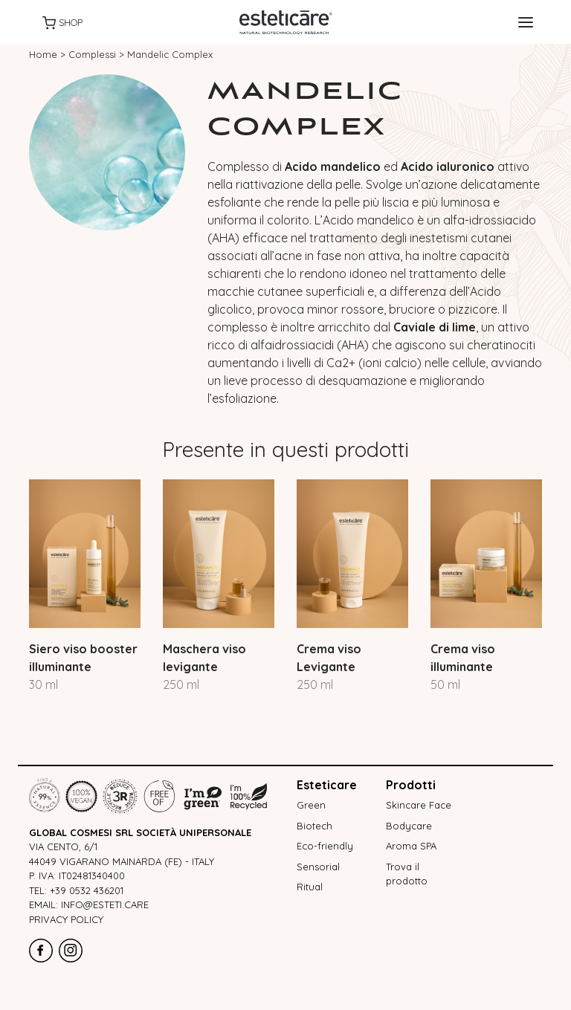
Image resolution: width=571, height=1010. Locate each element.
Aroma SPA (411, 846)
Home (43, 54)
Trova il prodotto (407, 874)
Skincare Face (418, 805)
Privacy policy (66, 919)
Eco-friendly (325, 846)
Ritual (310, 887)
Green (311, 805)
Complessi (92, 54)
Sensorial (318, 867)
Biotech (314, 826)
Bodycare (409, 826)
